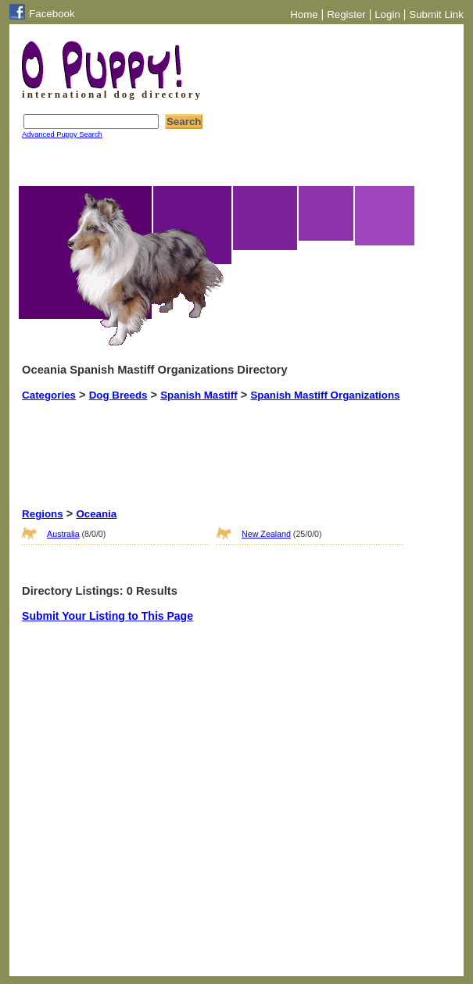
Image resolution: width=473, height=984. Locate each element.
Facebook (52, 14)
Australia (63, 534)
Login (387, 14)
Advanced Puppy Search (62, 134)
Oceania (96, 514)
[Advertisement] (295, 440)
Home (304, 14)
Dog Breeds (118, 395)
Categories (49, 395)
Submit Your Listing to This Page (107, 616)
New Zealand (266, 534)
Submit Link (436, 14)
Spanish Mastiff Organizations (325, 395)
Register (346, 14)
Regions (42, 514)
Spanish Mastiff (199, 395)
